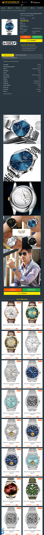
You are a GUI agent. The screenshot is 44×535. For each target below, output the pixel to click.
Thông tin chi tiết (7, 55)
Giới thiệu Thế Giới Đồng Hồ (10, 57)
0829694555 (36, 2)
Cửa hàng (24, 2)
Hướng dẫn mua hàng (21, 55)
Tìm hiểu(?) (25, 29)
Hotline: (31, 40)
